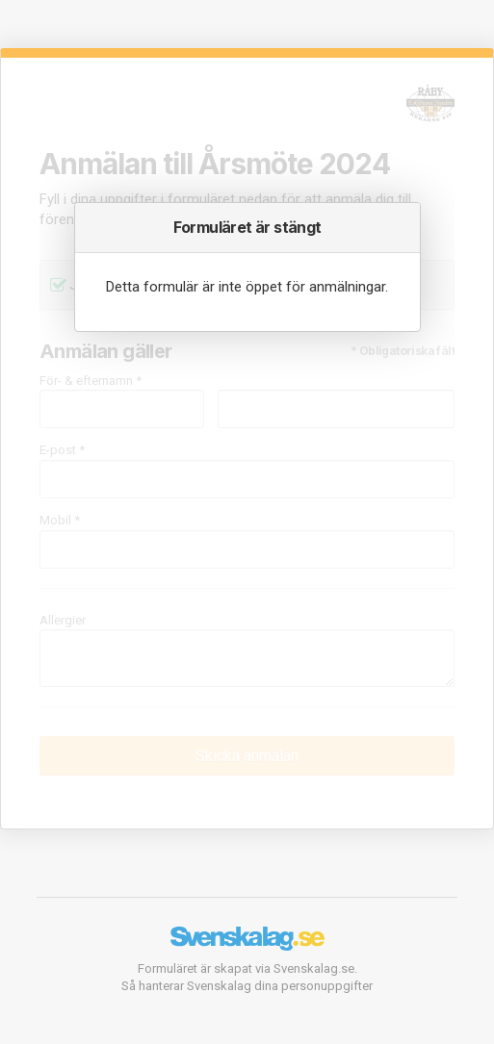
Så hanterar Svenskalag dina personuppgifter (247, 986)
